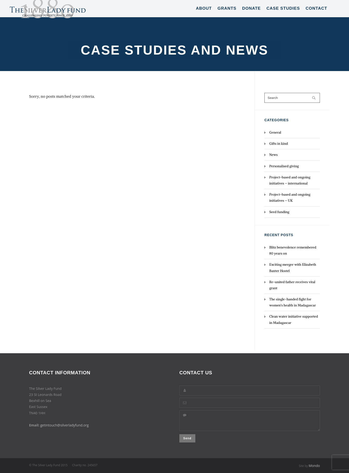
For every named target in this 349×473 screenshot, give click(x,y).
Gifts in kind (278, 143)
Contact (316, 14)
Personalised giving (284, 166)
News (273, 154)
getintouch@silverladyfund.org (64, 422)
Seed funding (279, 212)
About (204, 14)
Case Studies (283, 14)
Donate (251, 14)
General (275, 132)
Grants (226, 14)
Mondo (314, 465)
